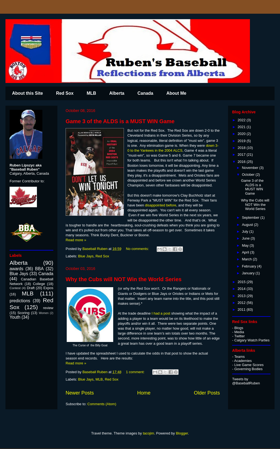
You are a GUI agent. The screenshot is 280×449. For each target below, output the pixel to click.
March (247, 259)
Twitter (239, 336)
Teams (239, 357)
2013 (242, 296)
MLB (91, 93)
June (246, 238)
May (246, 245)
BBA (39, 268)
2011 (242, 309)
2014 (242, 289)
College (39, 284)
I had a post (161, 313)
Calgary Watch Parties (252, 340)
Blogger (182, 433)
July (245, 231)
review (48, 308)
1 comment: (136, 372)
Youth (15, 317)
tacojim (148, 433)
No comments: (138, 249)
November (250, 168)
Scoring (24, 313)
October (249, 174)
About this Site (27, 93)
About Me (176, 93)
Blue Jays (86, 256)
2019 (242, 141)
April (246, 252)
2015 (242, 282)
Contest (15, 288)
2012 (242, 303)
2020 (242, 134)
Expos (48, 288)
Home (144, 393)
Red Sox (65, 93)
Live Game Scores (249, 365)
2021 (242, 127)
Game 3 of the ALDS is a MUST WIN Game (120, 121)
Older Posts (207, 393)
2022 (242, 120)
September (251, 217)
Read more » (76, 240)
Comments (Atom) (102, 404)
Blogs (238, 328)
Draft (30, 288)
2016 (242, 162)
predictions (20, 300)
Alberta (116, 93)
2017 (242, 154)
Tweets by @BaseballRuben (246, 381)
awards (16, 268)
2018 (242, 148)
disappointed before (160, 205)
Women (44, 313)
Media (239, 332)
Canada (145, 93)
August (248, 225)
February (249, 266)
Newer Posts (80, 393)
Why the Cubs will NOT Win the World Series (124, 279)
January (249, 273)
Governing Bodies (248, 369)
